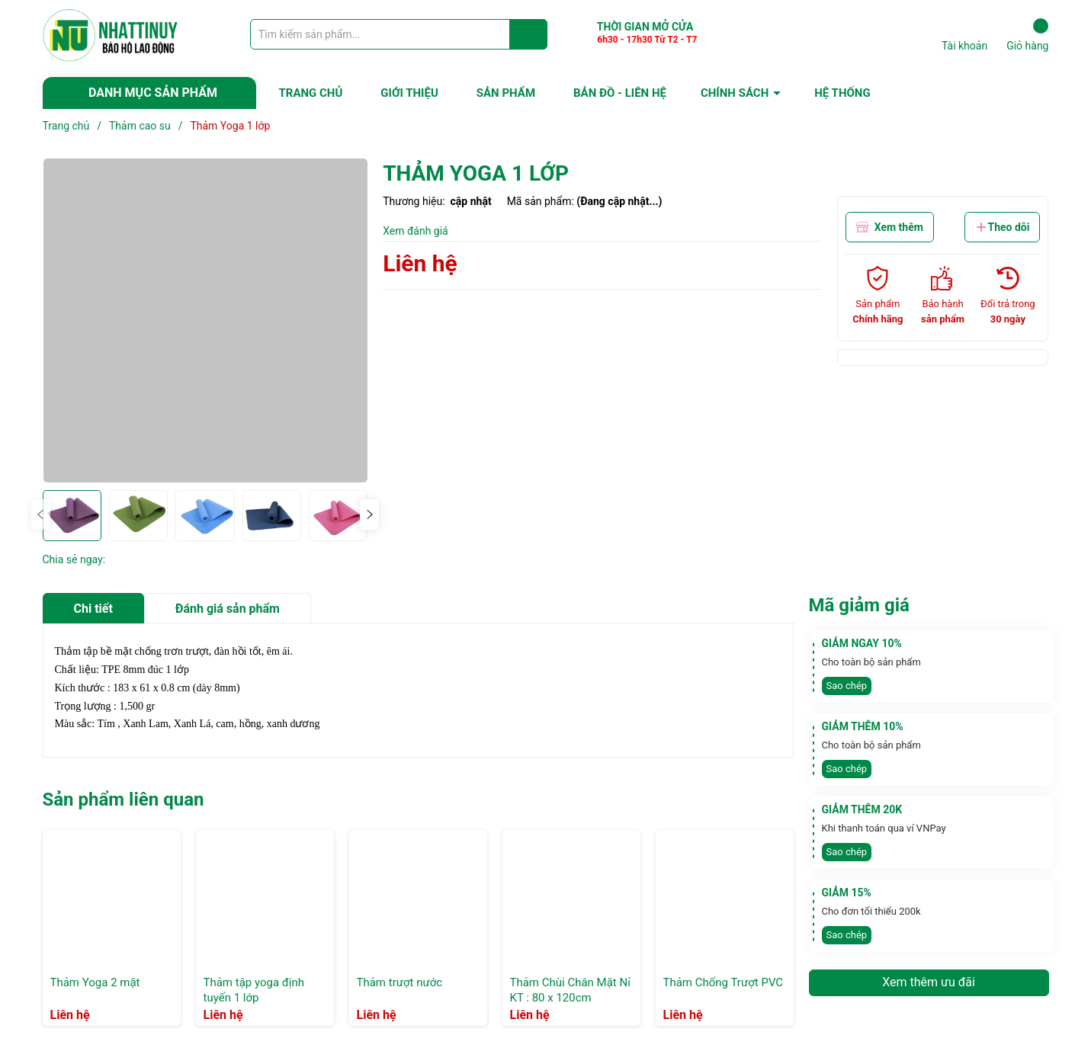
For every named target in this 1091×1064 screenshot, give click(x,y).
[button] (369, 514)
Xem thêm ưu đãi (928, 982)
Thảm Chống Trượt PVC (723, 982)
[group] (205, 320)
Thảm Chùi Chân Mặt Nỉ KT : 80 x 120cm (570, 990)
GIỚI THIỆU (409, 93)
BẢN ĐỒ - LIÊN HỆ (619, 93)
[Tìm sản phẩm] (398, 34)
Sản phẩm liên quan (123, 799)
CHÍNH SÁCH (735, 93)
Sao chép (847, 685)
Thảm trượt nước (400, 982)
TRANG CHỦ (311, 93)
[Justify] (528, 34)
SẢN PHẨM (506, 93)
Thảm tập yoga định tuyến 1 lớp (254, 990)
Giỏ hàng (1027, 35)
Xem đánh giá (415, 231)
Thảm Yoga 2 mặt (95, 982)
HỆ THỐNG (842, 93)
